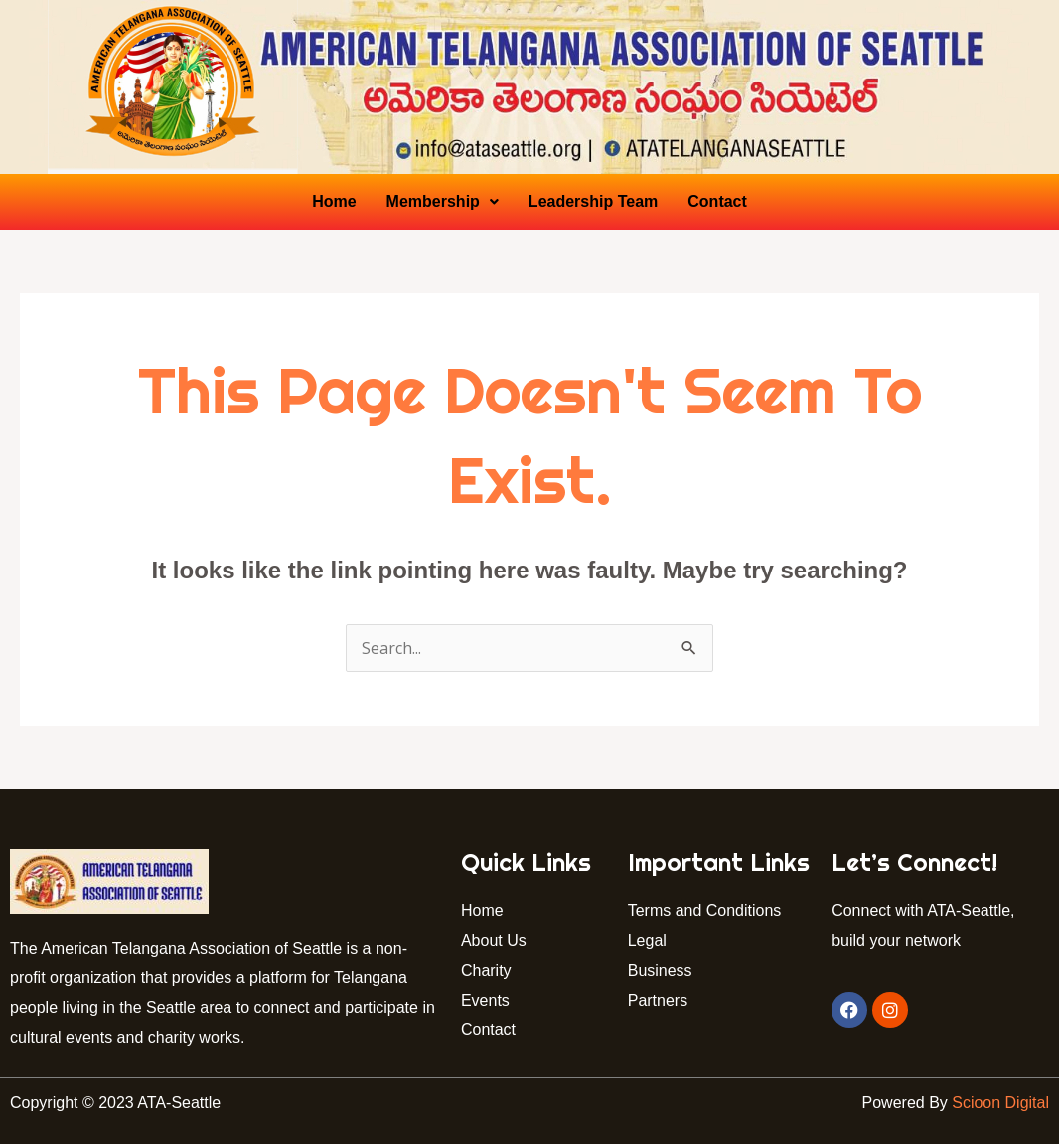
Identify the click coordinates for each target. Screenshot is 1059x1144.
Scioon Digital (1000, 1102)
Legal (647, 940)
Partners (660, 1000)
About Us (494, 940)
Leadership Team (593, 201)
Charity (486, 970)
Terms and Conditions (705, 910)
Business (660, 970)
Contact (717, 201)
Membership (442, 201)
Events (485, 1000)
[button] (443, 202)
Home (334, 201)
